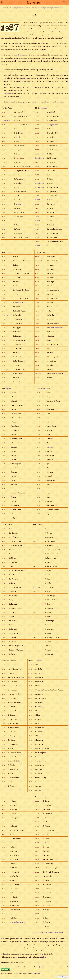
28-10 (30, 778)
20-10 (30, 744)
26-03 (3, 361)
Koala (51, 200)
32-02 (37, 242)
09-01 (3, 146)
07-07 (3, 554)
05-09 (3, 682)
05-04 (37, 273)
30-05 (3, 514)
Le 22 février (39, 200)
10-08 (34, 566)
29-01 (3, 229)
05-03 (3, 273)
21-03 (3, 340)
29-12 (37, 918)
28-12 (37, 914)
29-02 (37, 229)
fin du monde (20, 55)
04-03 (3, 269)
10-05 (3, 430)
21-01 (3, 196)
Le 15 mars (5, 315)
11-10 (30, 707)
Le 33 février (39, 246)
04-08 (34, 541)
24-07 (3, 625)
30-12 (37, 922)
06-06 (38, 414)
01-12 (37, 801)
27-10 (30, 773)
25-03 (3, 357)
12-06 (38, 439)
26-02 (37, 217)
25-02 (37, 212)
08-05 (3, 422)
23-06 (38, 485)
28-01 (3, 225)
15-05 (3, 451)
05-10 (30, 682)
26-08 (34, 633)
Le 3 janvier (6, 120)
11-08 (34, 570)
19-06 (38, 468)
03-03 (3, 265)
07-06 (38, 418)
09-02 (37, 146)
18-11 (3, 872)
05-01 (3, 129)
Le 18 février (39, 183)
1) (1, 938)
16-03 (3, 319)
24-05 (3, 489)
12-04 (37, 302)
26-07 (3, 633)
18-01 (3, 183)
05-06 (38, 409)
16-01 (3, 175)
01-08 (34, 529)
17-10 (30, 732)
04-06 (38, 405)
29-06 (38, 510)
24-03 (3, 353)
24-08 (34, 625)
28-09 (3, 778)
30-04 (37, 378)
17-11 (3, 868)
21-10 (30, 748)
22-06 (38, 480)
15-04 (37, 315)
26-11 (3, 905)
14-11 (3, 855)
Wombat (18, 137)
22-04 (37, 344)
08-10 (30, 694)
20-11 (3, 880)
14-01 (3, 166)
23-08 (34, 621)
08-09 (3, 694)
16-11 (3, 864)
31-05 (3, 518)
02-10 (30, 669)
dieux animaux (59, 102)
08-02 (37, 141)
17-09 (3, 732)
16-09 (3, 727)
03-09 (3, 673)
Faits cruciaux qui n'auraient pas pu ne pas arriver (42, 8)
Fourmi (39, 707)
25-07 (3, 629)
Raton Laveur (19, 302)
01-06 (38, 393)
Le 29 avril (39, 373)
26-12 (37, 905)
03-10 (30, 673)
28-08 (34, 641)
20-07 (3, 608)
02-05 (3, 397)
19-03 (3, 332)
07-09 (3, 690)
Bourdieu (7, 93)
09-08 (34, 562)
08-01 (3, 141)
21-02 (37, 196)
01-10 (30, 665)
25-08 (34, 629)
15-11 (3, 859)
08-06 (38, 422)
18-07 (3, 600)
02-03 (3, 261)
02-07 (3, 533)
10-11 (3, 839)
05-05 (3, 409)
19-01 (3, 187)
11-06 (38, 434)
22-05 (3, 480)
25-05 (3, 493)
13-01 (3, 162)
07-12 (37, 826)
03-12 (37, 809)
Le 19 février (39, 187)
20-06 (38, 472)
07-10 (30, 690)
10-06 (38, 430)
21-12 (37, 884)
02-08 (34, 533)
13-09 (3, 715)
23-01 (3, 204)
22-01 (3, 200)
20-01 (3, 191)
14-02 (37, 166)
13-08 (34, 579)
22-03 (3, 344)
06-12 (37, 822)
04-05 (3, 405)
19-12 (37, 876)
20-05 (3, 472)
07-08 (34, 554)
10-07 (3, 566)
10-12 (37, 839)
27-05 (3, 501)
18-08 (34, 600)
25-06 (38, 493)
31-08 (34, 654)
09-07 (3, 562)
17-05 (3, 459)
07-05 (3, 418)
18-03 (3, 328)
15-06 (38, 451)
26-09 (3, 769)
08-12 (37, 830)
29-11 (3, 918)
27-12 (37, 909)
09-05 (3, 426)
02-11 (3, 805)
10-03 (3, 294)
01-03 (3, 257)
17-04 (37, 323)
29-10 (30, 782)
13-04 (37, 307)
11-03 (3, 298)
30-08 (34, 650)
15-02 (37, 171)
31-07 (3, 654)
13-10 (30, 715)
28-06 (38, 505)
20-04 (37, 336)
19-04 (37, 332)
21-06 (38, 476)
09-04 (37, 290)
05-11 (3, 818)
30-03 (3, 378)
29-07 (3, 646)
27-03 (3, 365)
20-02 (37, 191)
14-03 (3, 311)
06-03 (3, 277)
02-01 (3, 116)
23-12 (37, 893)
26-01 (3, 217)
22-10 (30, 753)
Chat (8, 252)
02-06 (38, 397)
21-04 (37, 340)
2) (22, 37)
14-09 (3, 719)
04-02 (37, 125)
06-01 (3, 133)
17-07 (3, 596)
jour (25, 102)
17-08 (34, 596)
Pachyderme (20, 158)
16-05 (3, 455)
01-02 (37, 112)
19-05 (3, 468)
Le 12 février (39, 158)
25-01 (3, 212)
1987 (61, 8)
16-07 (3, 591)
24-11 (3, 897)
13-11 (3, 851)
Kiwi (48, 604)
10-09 (3, 702)
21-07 (3, 612)
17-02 (37, 179)
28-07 (3, 641)
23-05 (3, 485)
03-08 (34, 537)
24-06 (38, 489)
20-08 (34, 608)
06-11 (3, 822)
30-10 (30, 786)
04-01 (3, 125)
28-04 (37, 369)
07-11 (3, 826)
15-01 (3, 171)
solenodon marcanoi (18, 922)
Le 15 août (36, 587)
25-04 (37, 357)
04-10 (30, 677)
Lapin (45, 797)
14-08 (34, 583)
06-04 (37, 277)
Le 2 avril (38, 261)
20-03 (3, 336)
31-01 (3, 237)
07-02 (37, 137)
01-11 (3, 801)
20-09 (3, 744)
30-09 (3, 786)
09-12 (37, 834)
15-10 (30, 723)
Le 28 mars (5, 369)
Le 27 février (39, 221)
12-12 (37, 847)
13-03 (3, 307)
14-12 (37, 855)
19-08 (34, 604)
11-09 (3, 707)
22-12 (37, 889)
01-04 (37, 257)
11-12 (37, 843)
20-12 (37, 880)
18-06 (38, 464)
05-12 (37, 818)
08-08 (34, 558)
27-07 (3, 637)
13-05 (3, 443)
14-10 (30, 719)
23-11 (3, 893)
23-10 (30, 757)
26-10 (30, 769)
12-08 (34, 575)
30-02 (37, 233)
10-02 (37, 150)
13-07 (3, 579)
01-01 (3, 112)
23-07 (3, 621)
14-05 (3, 447)
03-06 (38, 401)
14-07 (3, 583)
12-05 (3, 439)
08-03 (3, 286)
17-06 (38, 459)
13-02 (37, 162)
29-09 (3, 782)
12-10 (30, 711)
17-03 (3, 323)
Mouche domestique (56, 328)
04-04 (37, 269)
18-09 (3, 736)
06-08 (34, 550)
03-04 (37, 265)
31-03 (3, 382)
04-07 (3, 541)
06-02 (37, 133)
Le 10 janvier (6, 150)
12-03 (3, 302)
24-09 (3, 761)
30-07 (3, 650)
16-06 (38, 455)
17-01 (3, 179)
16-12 (37, 864)
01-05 (3, 393)
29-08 (34, 646)
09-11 (3, 834)
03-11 (3, 809)
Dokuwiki (37, 973)
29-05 (3, 510)
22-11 (3, 889)
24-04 (37, 353)
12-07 (3, 575)
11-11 (3, 843)
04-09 (3, 677)
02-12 (37, 805)
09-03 (3, 290)
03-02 (37, 120)
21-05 (3, 476)
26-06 (38, 497)
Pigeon (8, 388)
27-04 (37, 365)
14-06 (38, 447)
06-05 (3, 414)
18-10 (30, 736)
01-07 (3, 529)
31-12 (37, 926)
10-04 (37, 294)
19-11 (3, 876)
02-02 (37, 116)
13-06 (38, 443)
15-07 (3, 587)
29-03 (3, 373)
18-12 (37, 872)
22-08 (34, 616)
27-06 (38, 501)
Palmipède (50, 447)
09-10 (30, 698)
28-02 (37, 225)
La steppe (34, 2)
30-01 (3, 233)
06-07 (3, 550)
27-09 (3, 773)
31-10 (30, 790)
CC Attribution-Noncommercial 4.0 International (54, 967)
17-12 (37, 868)
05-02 (37, 129)
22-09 (3, 753)
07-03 (3, 282)
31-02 (37, 237)
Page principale (18, 8)
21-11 (3, 884)
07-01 (3, 137)
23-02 (37, 204)
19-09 (3, 740)
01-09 (3, 665)
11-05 (3, 434)
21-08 (34, 612)
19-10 (30, 740)
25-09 (3, 765)
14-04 (37, 311)
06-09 (3, 686)
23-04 (37, 348)
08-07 (3, 558)
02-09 (3, 669)
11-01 (3, 154)
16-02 (37, 175)
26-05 (3, 497)
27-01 (3, 221)
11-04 (37, 298)
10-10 (30, 702)
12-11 (3, 847)
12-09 (3, 711)
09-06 (38, 426)
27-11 (3, 909)
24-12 (37, 897)
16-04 (37, 319)
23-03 (3, 348)
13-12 (37, 851)
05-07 (3, 545)
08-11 (3, 830)
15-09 (3, 723)
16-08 (34, 591)
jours (22, 32)
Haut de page (62, 977)
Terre (45, 957)
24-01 (3, 208)
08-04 (37, 286)
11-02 (37, 154)
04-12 (37, 814)
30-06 (38, 514)
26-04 (37, 361)
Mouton (44, 108)
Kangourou (39, 661)
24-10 (30, 761)
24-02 (37, 208)
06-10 (30, 686)
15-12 (37, 859)
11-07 (3, 570)
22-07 (3, 616)
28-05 (3, 505)
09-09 (3, 698)
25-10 (30, 765)
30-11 (3, 922)
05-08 (34, 545)
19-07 (3, 604)
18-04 (37, 328)
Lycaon (18, 204)
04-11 (3, 814)
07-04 (37, 282)
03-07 (3, 537)
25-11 (3, 901)
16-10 (30, 727)
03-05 (3, 401)
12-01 (3, 158)
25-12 (37, 901)
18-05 (3, 464)
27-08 (34, 637)
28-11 (3, 914)
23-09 (3, 757)
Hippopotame (53, 125)
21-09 (3, 748)
